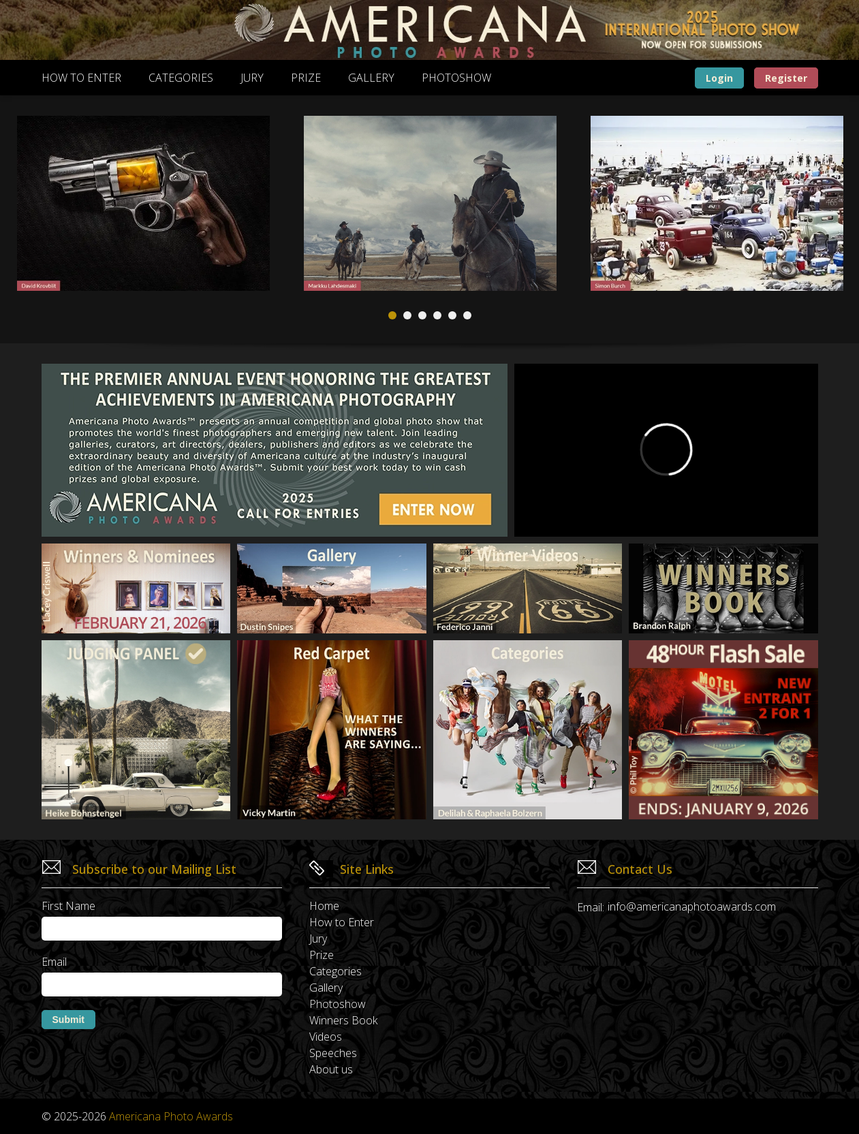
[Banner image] (429, 30)
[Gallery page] (331, 588)
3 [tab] (422, 315)
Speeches (333, 1052)
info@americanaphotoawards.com (692, 906)
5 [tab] (452, 315)
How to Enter (81, 77)
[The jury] (136, 730)
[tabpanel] (430, 203)
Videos (325, 1036)
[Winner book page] (723, 588)
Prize (306, 77)
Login (719, 78)
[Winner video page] (528, 588)
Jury (252, 77)
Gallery (371, 77)
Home (324, 905)
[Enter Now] (723, 730)
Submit (68, 1019)
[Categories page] (528, 730)
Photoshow (456, 77)
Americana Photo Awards (171, 1116)
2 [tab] (407, 315)
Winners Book (343, 1020)
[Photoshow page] (136, 588)
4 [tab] (437, 315)
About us (331, 1069)
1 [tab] (392, 315)
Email (54, 961)
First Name (68, 905)
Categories (181, 77)
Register (786, 78)
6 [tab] (467, 315)
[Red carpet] (331, 730)
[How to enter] (274, 450)
